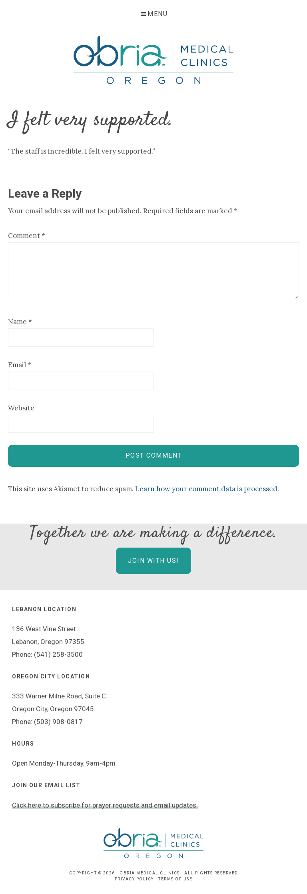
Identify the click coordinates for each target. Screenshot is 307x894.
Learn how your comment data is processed (206, 488)
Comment (26, 235)
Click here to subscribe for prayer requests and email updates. (105, 805)
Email (19, 364)
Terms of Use (175, 879)
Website (21, 408)
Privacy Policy (134, 879)
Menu (157, 14)
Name (20, 321)
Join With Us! (153, 560)
